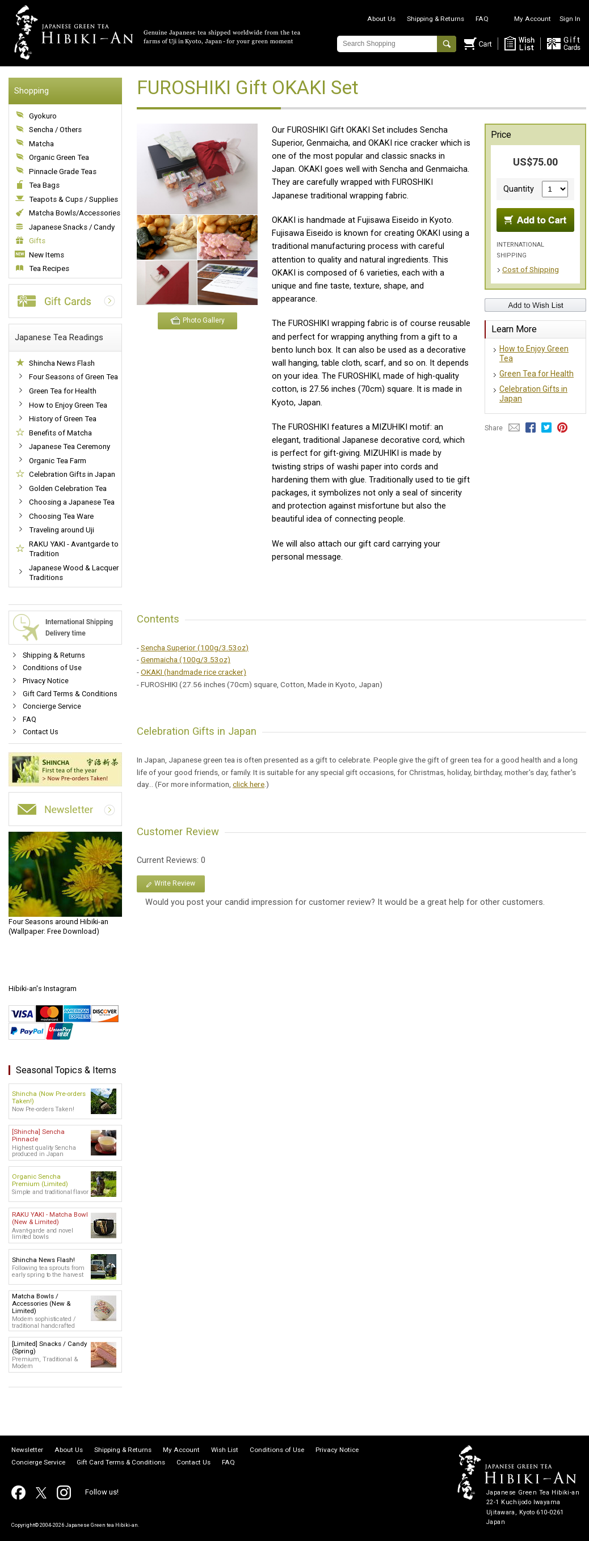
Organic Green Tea (59, 157)
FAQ (482, 19)
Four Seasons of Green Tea (73, 376)
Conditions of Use (52, 667)
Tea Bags (44, 185)
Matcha (41, 143)
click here (248, 784)
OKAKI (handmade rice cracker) (193, 671)
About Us (381, 19)
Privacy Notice (46, 680)
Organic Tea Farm (57, 460)
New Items (46, 255)
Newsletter (27, 1450)
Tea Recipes (49, 268)
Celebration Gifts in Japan (72, 474)
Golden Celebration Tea (68, 488)
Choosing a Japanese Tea (72, 502)
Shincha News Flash (62, 363)
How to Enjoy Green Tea (68, 405)
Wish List (224, 1450)
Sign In (569, 19)
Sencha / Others (55, 129)
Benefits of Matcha (60, 433)
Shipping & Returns (435, 19)
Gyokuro (43, 116)
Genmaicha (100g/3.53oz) (185, 659)
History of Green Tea (62, 418)
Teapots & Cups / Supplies (73, 199)
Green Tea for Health (62, 391)
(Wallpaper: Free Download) (65, 884)
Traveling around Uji (61, 530)
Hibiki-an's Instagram (43, 988)
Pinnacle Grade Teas (62, 171)
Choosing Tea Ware (61, 516)
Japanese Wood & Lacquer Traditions (74, 573)
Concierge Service (52, 706)
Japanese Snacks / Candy (72, 227)
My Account (532, 19)
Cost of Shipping (530, 269)
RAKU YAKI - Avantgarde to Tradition (74, 549)
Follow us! (102, 1492)
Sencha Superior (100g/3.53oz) (195, 647)
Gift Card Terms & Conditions (70, 693)
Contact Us (40, 731)
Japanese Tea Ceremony (69, 446)
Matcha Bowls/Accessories (74, 213)
